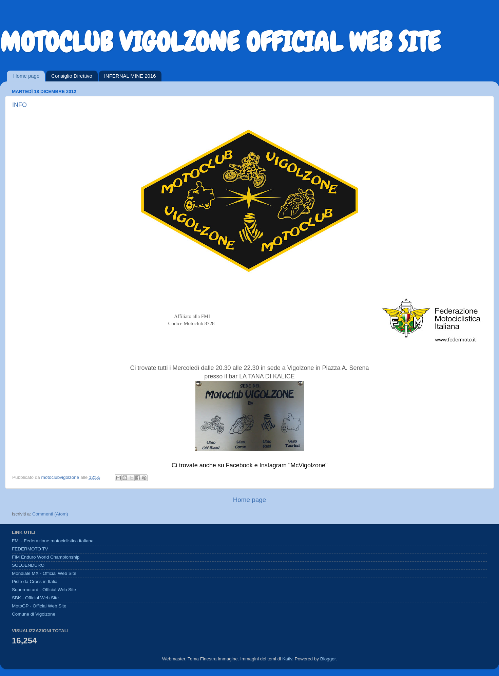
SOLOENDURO (28, 565)
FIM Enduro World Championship (45, 557)
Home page (26, 76)
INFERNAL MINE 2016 (130, 76)
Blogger (328, 658)
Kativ (287, 658)
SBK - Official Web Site (35, 597)
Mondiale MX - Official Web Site (44, 573)
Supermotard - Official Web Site (44, 589)
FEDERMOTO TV (30, 548)
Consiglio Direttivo (71, 76)
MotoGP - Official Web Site (39, 605)
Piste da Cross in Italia (34, 581)
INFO (19, 104)
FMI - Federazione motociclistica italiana (53, 540)
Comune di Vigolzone (33, 614)
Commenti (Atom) (50, 514)
